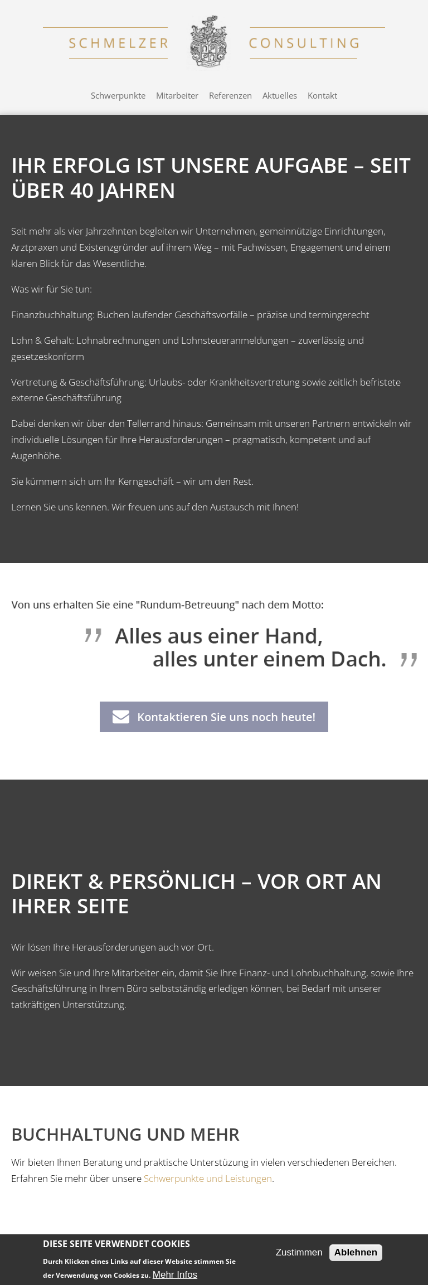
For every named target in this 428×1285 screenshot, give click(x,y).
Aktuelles (279, 95)
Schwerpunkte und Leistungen (208, 1178)
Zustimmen (299, 1252)
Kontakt (322, 95)
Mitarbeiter (177, 95)
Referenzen (230, 95)
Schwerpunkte (118, 95)
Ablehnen (355, 1252)
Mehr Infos (175, 1274)
